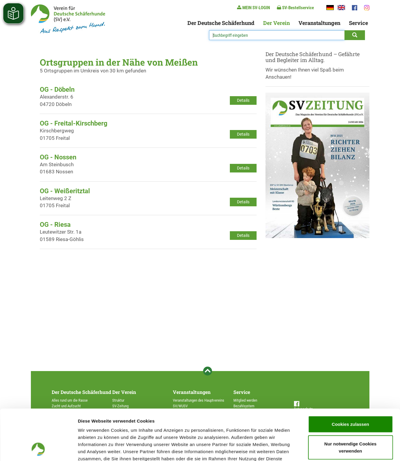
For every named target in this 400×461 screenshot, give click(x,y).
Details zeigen (316, 449)
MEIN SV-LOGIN (253, 7)
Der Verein (276, 22)
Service (358, 22)
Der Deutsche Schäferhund (220, 22)
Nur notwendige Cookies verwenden (350, 400)
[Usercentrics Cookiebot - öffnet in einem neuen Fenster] (38, 449)
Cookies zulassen (350, 376)
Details (243, 100)
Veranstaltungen (319, 22)
